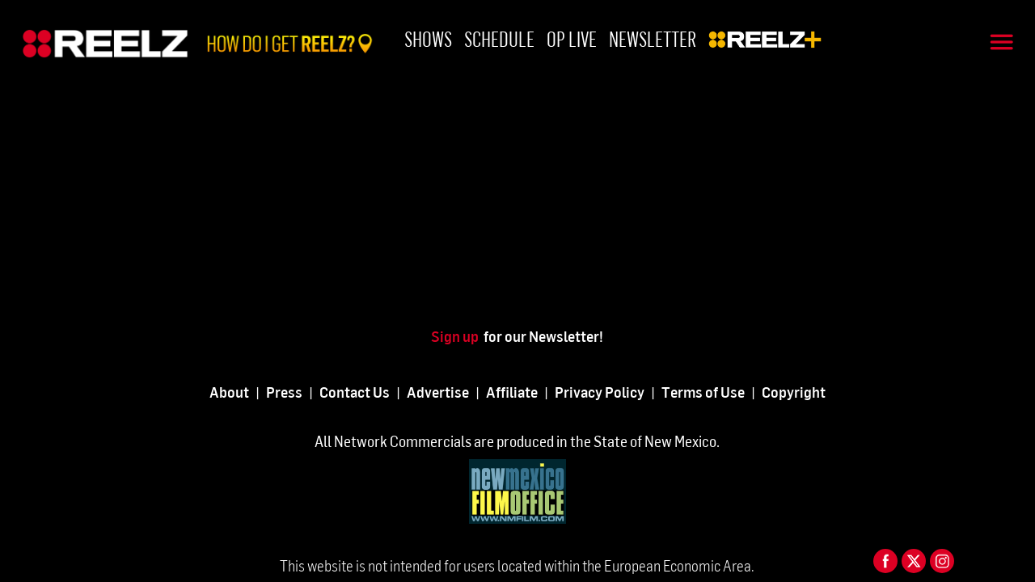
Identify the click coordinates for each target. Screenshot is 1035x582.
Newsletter (652, 38)
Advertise (438, 391)
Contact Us (354, 391)
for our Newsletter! (543, 336)
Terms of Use (703, 391)
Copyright (794, 391)
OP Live (572, 38)
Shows (428, 38)
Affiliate (512, 391)
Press (284, 391)
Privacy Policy (599, 391)
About (229, 391)
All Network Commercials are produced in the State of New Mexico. (517, 441)
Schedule (499, 38)
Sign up (457, 336)
